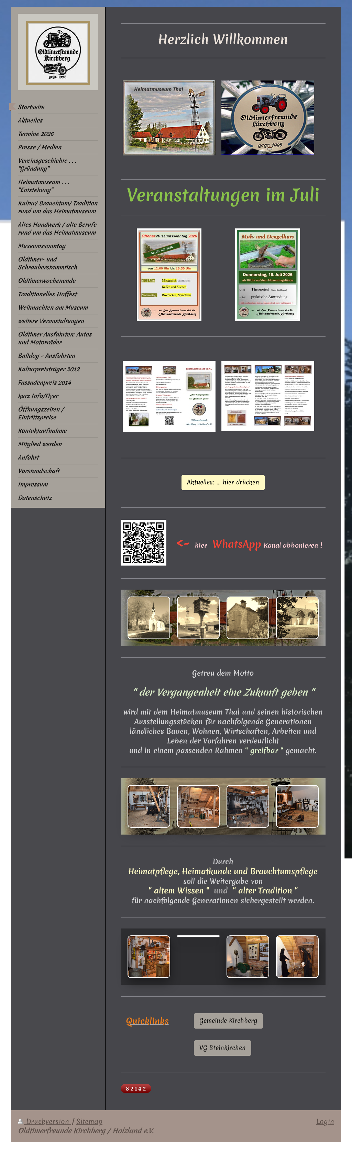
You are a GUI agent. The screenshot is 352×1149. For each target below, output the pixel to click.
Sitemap (89, 1121)
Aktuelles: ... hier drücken (223, 482)
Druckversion (44, 1121)
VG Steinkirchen (222, 1047)
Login (325, 1121)
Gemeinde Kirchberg (228, 1020)
